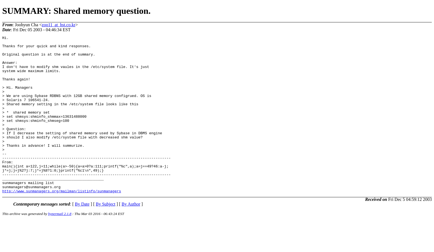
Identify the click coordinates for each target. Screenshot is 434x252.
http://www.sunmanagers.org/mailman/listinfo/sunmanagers (61, 222)
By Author (131, 235)
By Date (82, 235)
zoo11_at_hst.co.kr (58, 24)
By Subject (105, 235)
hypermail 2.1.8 (59, 245)
